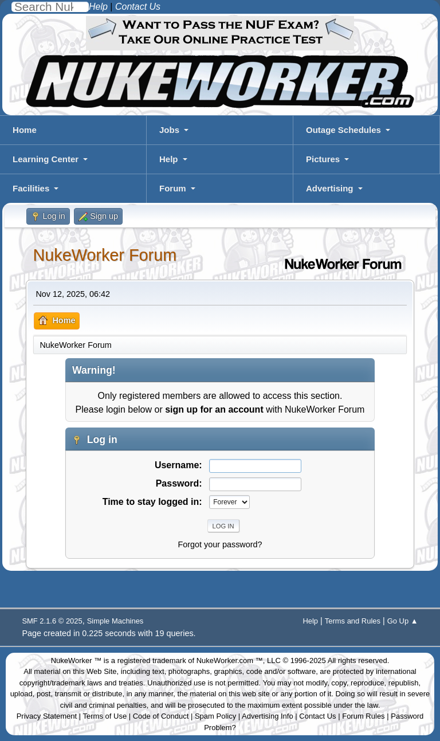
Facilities (31, 188)
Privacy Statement (47, 716)
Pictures (323, 159)
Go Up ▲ (402, 621)
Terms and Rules (352, 621)
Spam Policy (215, 716)
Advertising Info (267, 716)
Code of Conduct (161, 716)
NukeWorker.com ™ (230, 660)
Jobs (169, 130)
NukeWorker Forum (104, 255)
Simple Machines (115, 621)
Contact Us (317, 716)
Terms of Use (105, 716)
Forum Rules (363, 716)
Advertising (329, 188)
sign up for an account (214, 409)
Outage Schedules (343, 130)
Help (168, 159)
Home (25, 130)
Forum (172, 188)
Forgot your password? (220, 544)
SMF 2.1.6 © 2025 (52, 621)
